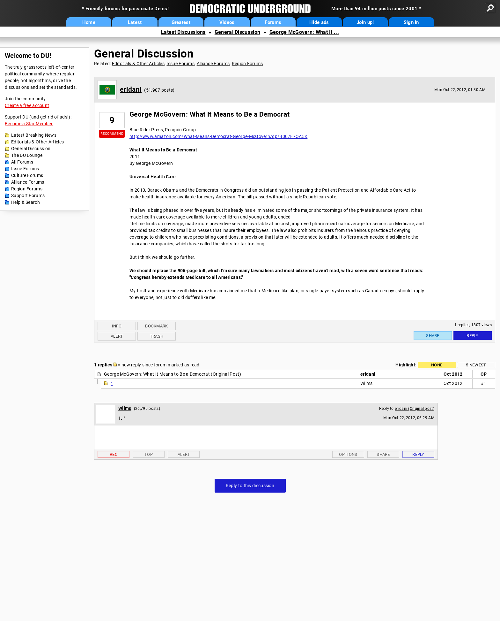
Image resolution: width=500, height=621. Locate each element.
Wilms (124, 408)
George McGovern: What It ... (304, 32)
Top (148, 454)
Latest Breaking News (33, 135)
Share (432, 335)
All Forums (22, 162)
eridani (131, 89)
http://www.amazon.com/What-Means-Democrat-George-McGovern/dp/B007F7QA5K (218, 136)
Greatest (181, 22)
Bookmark (156, 326)
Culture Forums (27, 175)
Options (348, 454)
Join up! (365, 22)
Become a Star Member (29, 123)
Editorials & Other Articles (37, 141)
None (436, 365)
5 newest (476, 365)
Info (116, 326)
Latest (135, 22)
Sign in (411, 22)
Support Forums (28, 195)
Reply (473, 335)
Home (88, 22)
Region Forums (26, 188)
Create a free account (27, 105)
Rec (113, 454)
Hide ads (319, 22)
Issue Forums (25, 168)
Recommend (111, 134)
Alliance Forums (27, 182)
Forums (273, 22)
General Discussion (237, 32)
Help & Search (25, 202)
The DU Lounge (26, 155)
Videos (227, 22)
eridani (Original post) (414, 408)
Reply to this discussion (250, 485)
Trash (157, 336)
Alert (117, 336)
